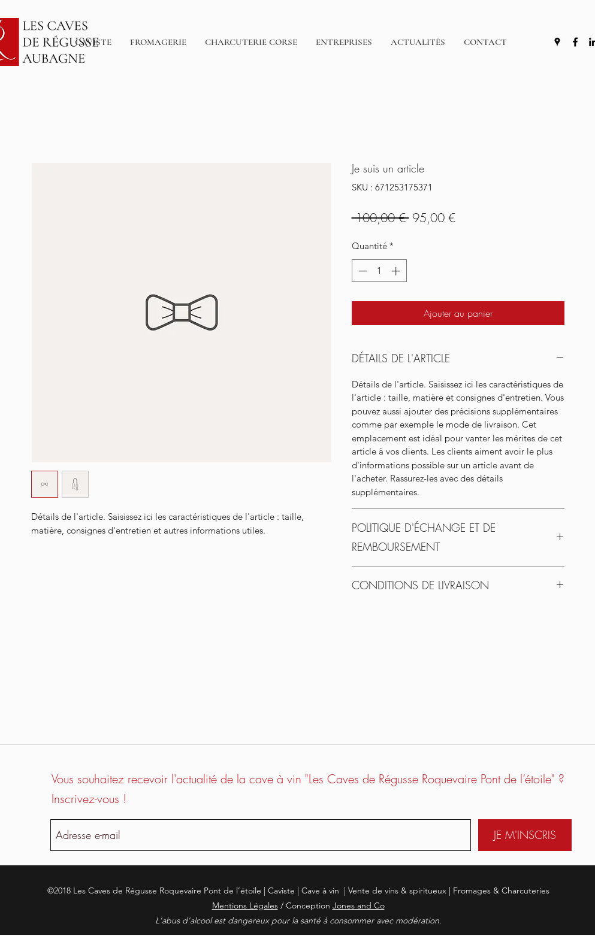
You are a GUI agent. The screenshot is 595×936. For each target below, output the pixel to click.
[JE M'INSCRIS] (525, 835)
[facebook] (575, 42)
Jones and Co (359, 905)
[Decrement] (362, 271)
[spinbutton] (379, 271)
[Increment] (397, 271)
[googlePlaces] (557, 42)
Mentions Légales (245, 905)
